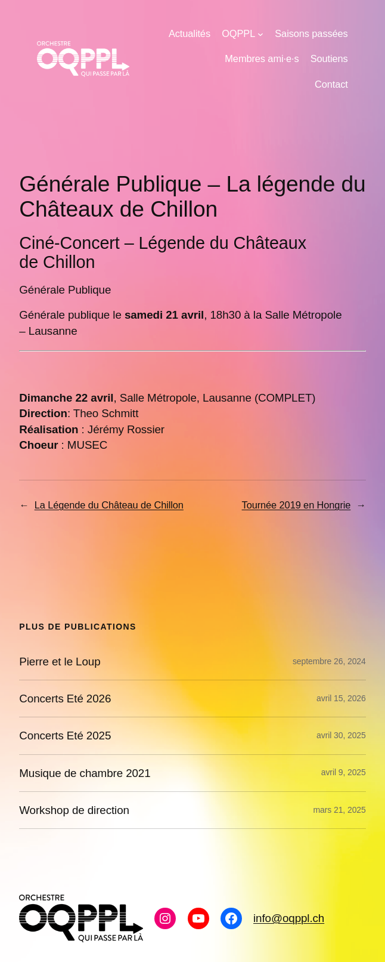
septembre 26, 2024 (329, 661)
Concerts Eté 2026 (65, 698)
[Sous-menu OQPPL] (260, 34)
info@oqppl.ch (288, 918)
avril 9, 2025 (343, 772)
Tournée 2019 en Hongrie (296, 505)
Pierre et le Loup (59, 661)
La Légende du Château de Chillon (109, 505)
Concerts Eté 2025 (65, 735)
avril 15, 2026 (341, 698)
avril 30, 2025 (341, 735)
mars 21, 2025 (339, 810)
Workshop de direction (74, 810)
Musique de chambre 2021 (84, 773)
